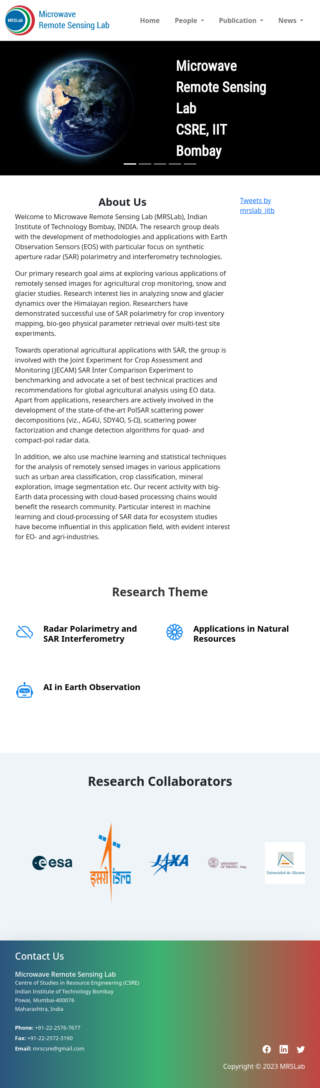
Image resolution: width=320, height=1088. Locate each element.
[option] (39, 863)
